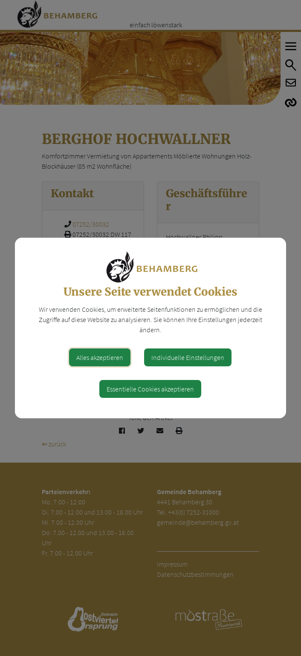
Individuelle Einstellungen (187, 357)
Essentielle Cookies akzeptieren (150, 389)
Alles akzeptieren (99, 357)
